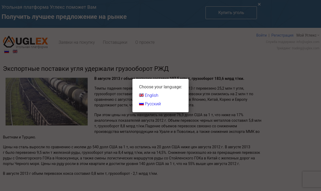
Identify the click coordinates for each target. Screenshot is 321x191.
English (148, 95)
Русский (150, 103)
